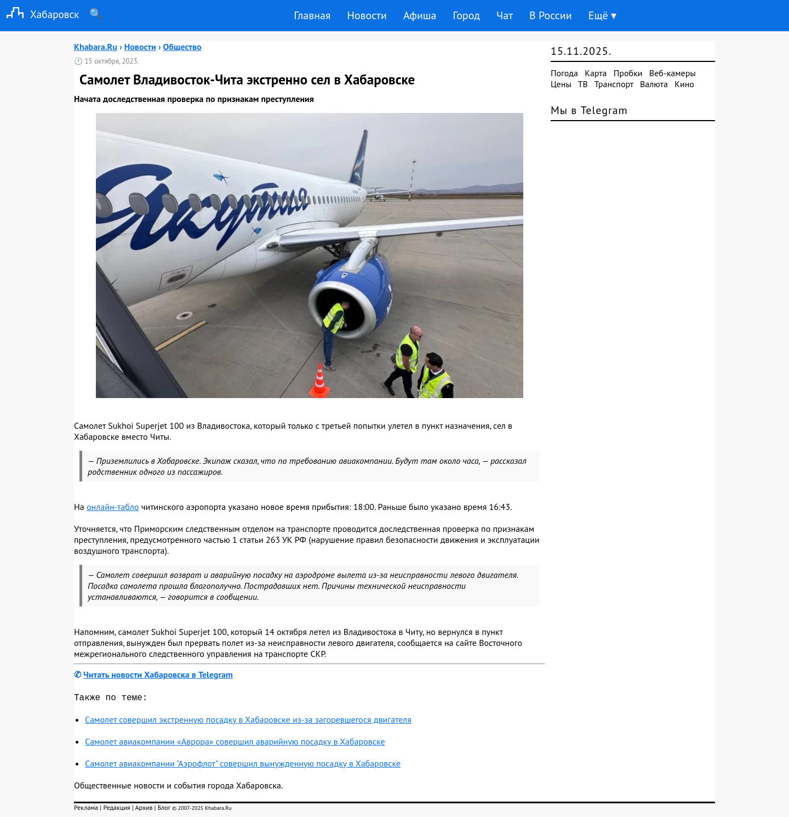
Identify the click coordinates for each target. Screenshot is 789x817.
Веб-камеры (672, 72)
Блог (164, 809)
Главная (312, 15)
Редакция (116, 809)
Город (467, 15)
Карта (596, 72)
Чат (504, 15)
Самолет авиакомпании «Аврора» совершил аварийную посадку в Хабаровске (235, 743)
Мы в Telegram (589, 110)
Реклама (86, 809)
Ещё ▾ (602, 15)
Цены (561, 83)
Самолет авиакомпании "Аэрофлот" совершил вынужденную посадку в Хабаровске (243, 765)
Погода (564, 72)
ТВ (583, 83)
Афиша (420, 15)
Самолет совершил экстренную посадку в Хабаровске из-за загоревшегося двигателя (248, 721)
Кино (684, 83)
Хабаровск (39, 14)
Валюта (654, 83)
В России (550, 15)
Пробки (628, 72)
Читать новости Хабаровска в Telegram (158, 674)
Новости (366, 15)
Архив (143, 809)
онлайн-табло (113, 506)
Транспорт (613, 83)
